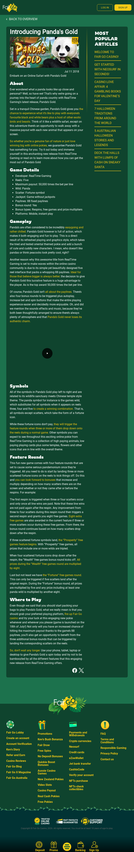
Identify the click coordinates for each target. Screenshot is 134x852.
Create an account (17, 738)
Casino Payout (47, 790)
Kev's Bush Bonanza (50, 739)
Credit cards (76, 752)
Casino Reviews (16, 761)
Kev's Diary (13, 749)
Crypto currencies (80, 741)
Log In (105, 7)
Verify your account (81, 775)
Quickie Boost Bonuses (46, 763)
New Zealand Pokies (51, 779)
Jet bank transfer (80, 763)
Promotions (45, 733)
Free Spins (44, 750)
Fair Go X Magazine (18, 772)
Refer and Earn (15, 755)
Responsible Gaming (113, 748)
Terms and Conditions (107, 741)
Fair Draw (44, 745)
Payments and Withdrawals (78, 734)
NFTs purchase (78, 780)
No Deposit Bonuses (50, 756)
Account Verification (19, 744)
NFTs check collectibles (76, 788)
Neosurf (74, 746)
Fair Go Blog (14, 766)
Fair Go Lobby (15, 732)
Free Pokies (45, 801)
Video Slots (45, 785)
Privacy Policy (109, 753)
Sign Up (123, 7)
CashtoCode (76, 769)
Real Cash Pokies (48, 796)
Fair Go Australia (16, 778)
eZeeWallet (76, 758)
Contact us (107, 759)
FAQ (103, 733)
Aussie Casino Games (46, 772)
